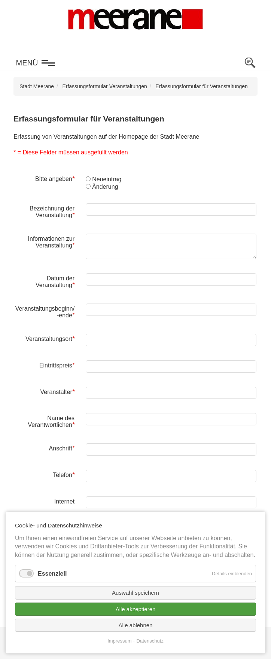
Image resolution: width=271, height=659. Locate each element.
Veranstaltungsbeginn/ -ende (44, 311)
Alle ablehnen (136, 625)
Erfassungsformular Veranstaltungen (104, 86)
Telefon (63, 474)
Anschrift (61, 448)
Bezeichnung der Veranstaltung (51, 211)
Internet (64, 501)
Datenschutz (150, 641)
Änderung (105, 187)
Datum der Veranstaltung (55, 281)
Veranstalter (57, 391)
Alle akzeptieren (136, 609)
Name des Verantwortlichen (51, 421)
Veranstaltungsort (49, 338)
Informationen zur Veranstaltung (51, 242)
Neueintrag (106, 179)
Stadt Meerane (36, 86)
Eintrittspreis (56, 365)
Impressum (119, 641)
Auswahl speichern (135, 592)
